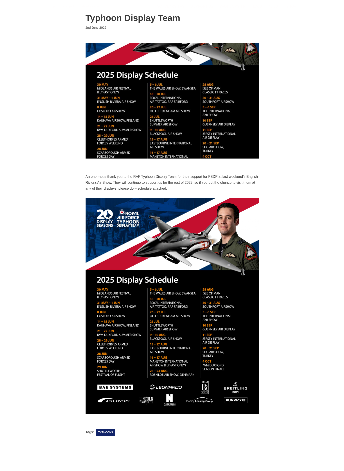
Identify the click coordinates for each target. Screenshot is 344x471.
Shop (291, 6)
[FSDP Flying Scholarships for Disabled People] (73, 6)
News (256, 6)
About (274, 6)
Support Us (202, 6)
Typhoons (105, 432)
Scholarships (170, 6)
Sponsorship (232, 6)
